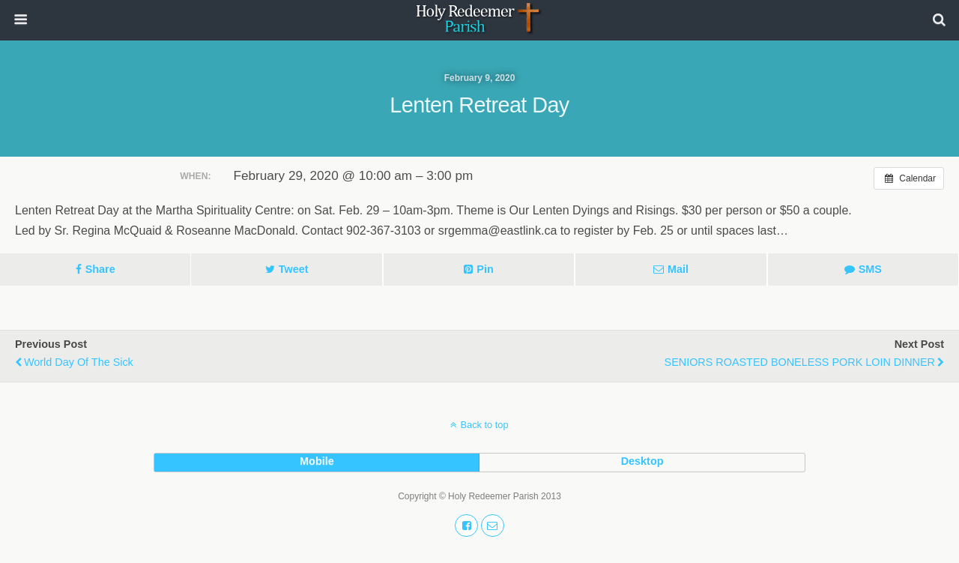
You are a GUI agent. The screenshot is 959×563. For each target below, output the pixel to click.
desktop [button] (642, 461)
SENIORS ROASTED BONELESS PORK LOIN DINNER (800, 362)
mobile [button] (317, 461)
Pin (485, 269)
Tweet (294, 269)
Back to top (484, 424)
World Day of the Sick (78, 362)
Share (100, 269)
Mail (678, 269)
